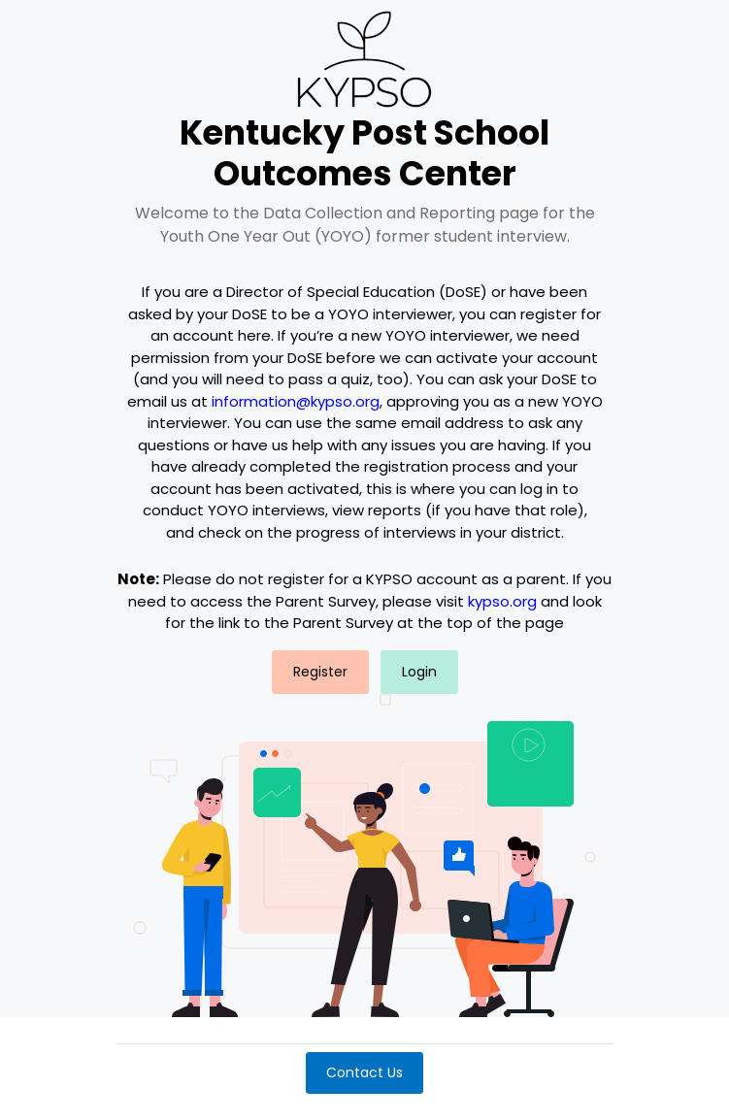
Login (419, 671)
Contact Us (364, 1072)
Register (320, 671)
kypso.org (502, 601)
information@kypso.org (296, 401)
